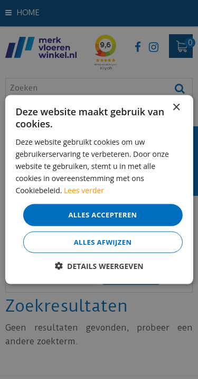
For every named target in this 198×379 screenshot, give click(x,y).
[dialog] (99, 189)
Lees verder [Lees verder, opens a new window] (84, 190)
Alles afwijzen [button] (103, 241)
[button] (98, 266)
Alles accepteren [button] (102, 215)
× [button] (176, 108)
